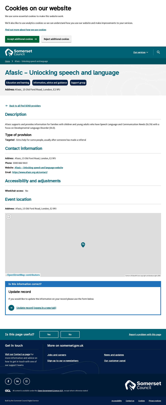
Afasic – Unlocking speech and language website (39, 167)
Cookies (141, 401)
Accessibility (117, 401)
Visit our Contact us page (17, 354)
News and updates (114, 354)
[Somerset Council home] (18, 52)
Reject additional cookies (56, 39)
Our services (139, 52)
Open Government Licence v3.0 (50, 390)
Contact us (130, 401)
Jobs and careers (56, 354)
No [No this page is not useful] (70, 334)
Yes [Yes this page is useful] (49, 334)
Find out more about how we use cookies (25, 29)
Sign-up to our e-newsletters (62, 360)
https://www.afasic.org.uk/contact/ (29, 172)
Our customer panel (114, 360)
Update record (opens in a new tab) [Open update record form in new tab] (32, 308)
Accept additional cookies (20, 39)
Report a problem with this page (145, 334)
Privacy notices (155, 401)
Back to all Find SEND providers (25, 105)
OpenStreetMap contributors (23, 275)
